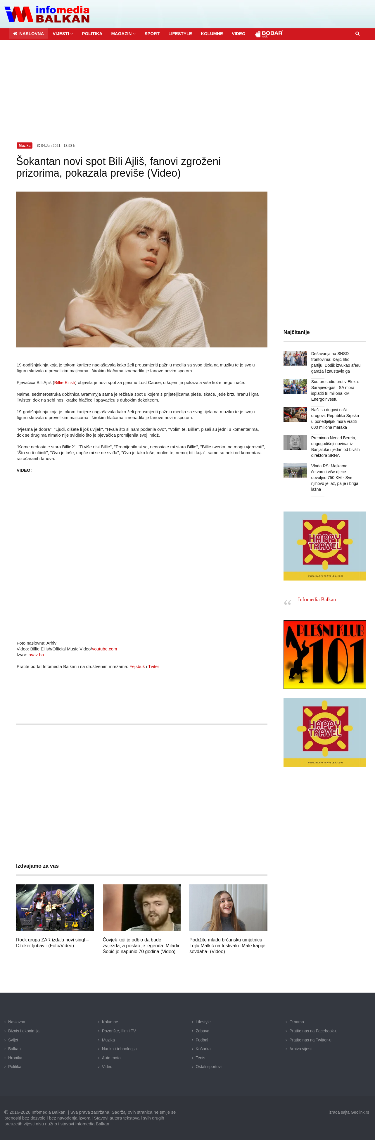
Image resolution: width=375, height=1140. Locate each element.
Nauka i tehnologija (119, 1048)
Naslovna (16, 1022)
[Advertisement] (187, 84)
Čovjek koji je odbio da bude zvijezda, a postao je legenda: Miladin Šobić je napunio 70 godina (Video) (142, 945)
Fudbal (202, 1040)
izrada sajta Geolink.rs (349, 1112)
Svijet (13, 1040)
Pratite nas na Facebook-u (313, 1031)
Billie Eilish (64, 382)
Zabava (203, 1031)
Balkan (14, 1048)
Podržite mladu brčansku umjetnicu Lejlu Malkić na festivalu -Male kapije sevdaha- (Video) (227, 945)
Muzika (108, 1040)
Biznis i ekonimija (23, 1031)
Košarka (203, 1048)
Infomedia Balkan (317, 599)
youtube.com (104, 648)
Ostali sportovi (209, 1066)
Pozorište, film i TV (119, 1031)
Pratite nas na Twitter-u (310, 1040)
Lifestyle (203, 1022)
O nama (296, 1022)
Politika (14, 1066)
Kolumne (110, 1022)
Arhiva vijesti (300, 1048)
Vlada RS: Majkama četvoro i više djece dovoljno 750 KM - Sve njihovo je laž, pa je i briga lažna (334, 478)
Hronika (15, 1057)
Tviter (153, 666)
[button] (62, 33)
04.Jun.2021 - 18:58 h (56, 146)
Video (107, 1066)
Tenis (200, 1057)
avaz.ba (36, 654)
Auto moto (111, 1057)
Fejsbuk (137, 666)
